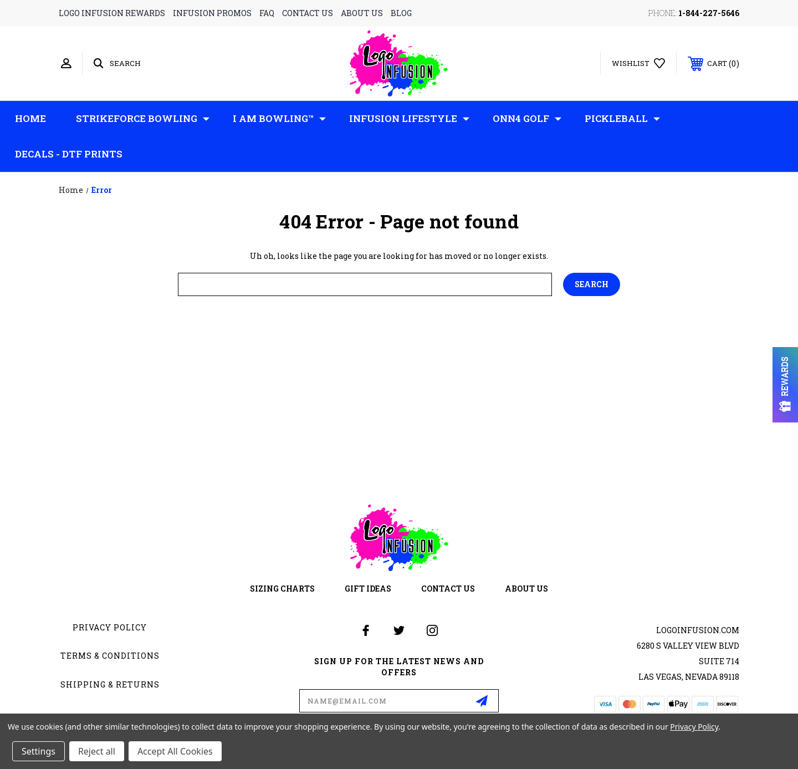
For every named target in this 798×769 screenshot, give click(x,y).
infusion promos (212, 13)
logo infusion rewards (112, 13)
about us (362, 13)
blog (401, 13)
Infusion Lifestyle (409, 118)
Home (30, 118)
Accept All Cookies (175, 751)
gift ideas (368, 588)
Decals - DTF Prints (68, 153)
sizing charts (282, 588)
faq (266, 13)
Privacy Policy (110, 627)
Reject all (96, 751)
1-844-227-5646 (708, 13)
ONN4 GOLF (527, 118)
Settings (38, 751)
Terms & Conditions (110, 655)
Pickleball (622, 118)
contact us (307, 13)
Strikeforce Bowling (142, 118)
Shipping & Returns (110, 684)
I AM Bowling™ (279, 118)
